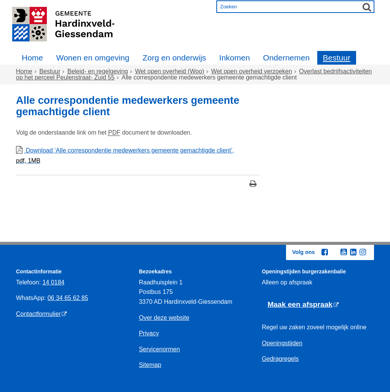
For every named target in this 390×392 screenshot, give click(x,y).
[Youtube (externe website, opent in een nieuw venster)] (343, 252)
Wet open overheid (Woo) (169, 71)
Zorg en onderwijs (174, 57)
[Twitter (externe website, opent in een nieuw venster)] (334, 252)
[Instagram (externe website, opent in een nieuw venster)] (362, 252)
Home (32, 57)
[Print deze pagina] (253, 184)
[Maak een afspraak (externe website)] (303, 304)
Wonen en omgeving (92, 57)
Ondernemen (286, 57)
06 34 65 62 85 (68, 298)
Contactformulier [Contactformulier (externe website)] (38, 314)
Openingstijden (282, 343)
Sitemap (150, 365)
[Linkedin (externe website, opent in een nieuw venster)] (353, 252)
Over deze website (164, 317)
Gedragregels (280, 358)
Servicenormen (159, 349)
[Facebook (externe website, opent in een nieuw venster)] (324, 252)
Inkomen (234, 57)
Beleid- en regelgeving (97, 71)
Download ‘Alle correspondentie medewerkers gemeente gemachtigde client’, (138, 156)
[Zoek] (366, 7)
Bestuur (336, 57)
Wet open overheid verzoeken (251, 71)
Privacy (149, 333)
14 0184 (53, 282)
